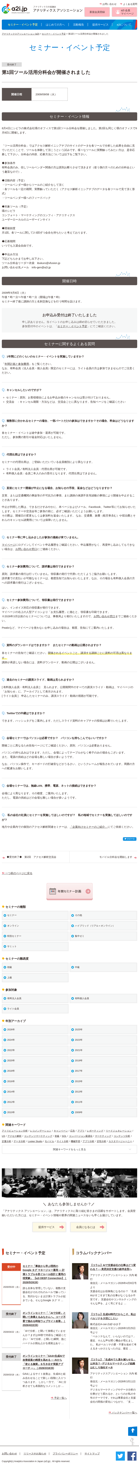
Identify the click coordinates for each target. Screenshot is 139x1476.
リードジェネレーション (119, 1130)
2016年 (11, 1081)
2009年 (79, 1112)
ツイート (130, 839)
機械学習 (75, 1141)
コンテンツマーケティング (38, 1136)
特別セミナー (14, 936)
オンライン (13, 925)
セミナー (12, 915)
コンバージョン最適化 (80, 1136)
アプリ (81, 1130)
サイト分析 (62, 1141)
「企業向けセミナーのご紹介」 (89, 826)
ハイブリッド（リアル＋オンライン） (95, 925)
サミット (12, 946)
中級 (77, 967)
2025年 (79, 1029)
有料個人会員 (82, 998)
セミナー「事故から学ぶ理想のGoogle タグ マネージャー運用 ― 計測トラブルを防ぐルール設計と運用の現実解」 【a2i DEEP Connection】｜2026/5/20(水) (45, 1274)
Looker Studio (35, 1141)
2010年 (11, 1112)
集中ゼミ (79, 936)
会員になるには (90, 1227)
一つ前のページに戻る (17, 873)
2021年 (79, 1050)
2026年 (11, 1029)
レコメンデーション (40, 1130)
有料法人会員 (14, 998)
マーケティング (103, 1136)
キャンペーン (61, 1130)
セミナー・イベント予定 (23, 24)
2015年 (79, 1081)
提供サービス (100, 24)
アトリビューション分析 (15, 1130)
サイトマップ (92, 1453)
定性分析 (101, 1141)
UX (3, 1136)
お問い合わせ (108, 4)
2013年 (79, 1091)
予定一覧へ (59, 1397)
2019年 (79, 1060)
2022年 (11, 1050)
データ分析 (19, 1141)
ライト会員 (13, 1008)
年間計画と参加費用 (17, 363)
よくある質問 (128, 4)
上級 (9, 977)
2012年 (11, 1102)
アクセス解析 (14, 1136)
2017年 (79, 1070)
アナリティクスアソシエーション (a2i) (20, 34)
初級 (9, 967)
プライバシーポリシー (65, 1453)
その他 (78, 915)
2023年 (79, 1039)
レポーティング (95, 1130)
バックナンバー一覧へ (123, 1412)
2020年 (11, 1060)
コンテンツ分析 (122, 1136)
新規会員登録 (97, 12)
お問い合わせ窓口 (26, 549)
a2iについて (124, 24)
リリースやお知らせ (35, 1453)
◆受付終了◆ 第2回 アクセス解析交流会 (31, 856)
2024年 (11, 1039)
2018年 (11, 1070)
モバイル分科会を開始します (115, 856)
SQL (64, 1136)
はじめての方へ (55, 24)
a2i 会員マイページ (127, 12)
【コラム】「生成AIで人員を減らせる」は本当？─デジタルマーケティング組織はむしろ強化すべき (113, 1363)
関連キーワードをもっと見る (92, 1149)
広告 (72, 1130)
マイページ (8, 544)
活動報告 (78, 24)
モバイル (49, 1141)
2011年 (79, 1102)
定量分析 (6, 1141)
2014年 (11, 1091)
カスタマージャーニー (120, 1141)
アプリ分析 (88, 1141)
